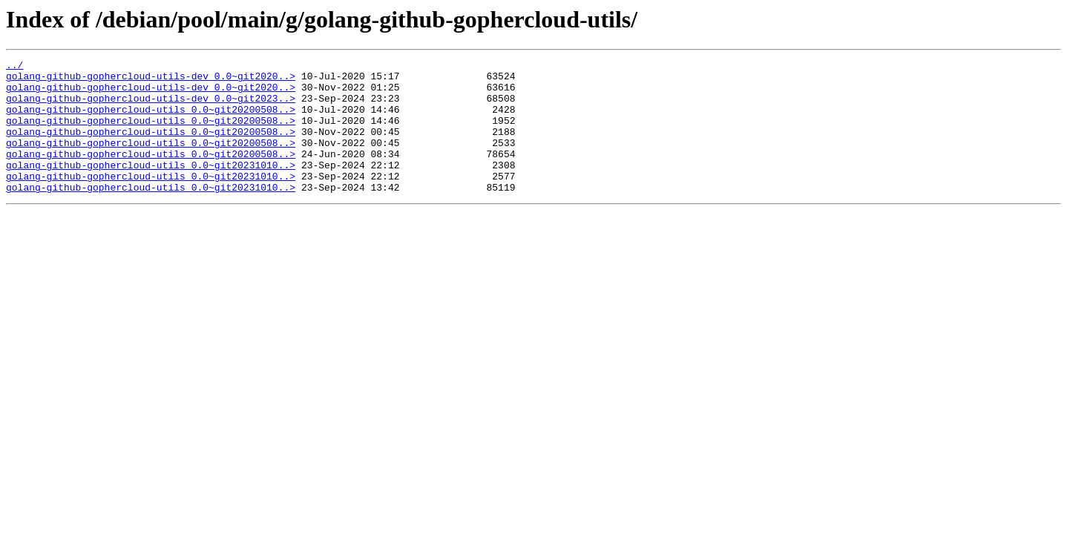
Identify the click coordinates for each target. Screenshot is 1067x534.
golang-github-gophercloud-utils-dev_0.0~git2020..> (150, 80)
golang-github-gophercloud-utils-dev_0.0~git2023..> (150, 106)
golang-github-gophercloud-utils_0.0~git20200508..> (150, 120)
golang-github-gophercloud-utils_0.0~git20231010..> (150, 187)
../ (14, 66)
